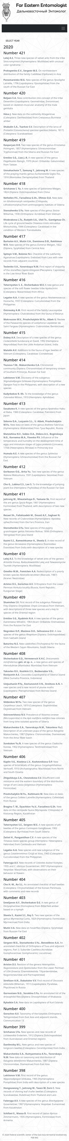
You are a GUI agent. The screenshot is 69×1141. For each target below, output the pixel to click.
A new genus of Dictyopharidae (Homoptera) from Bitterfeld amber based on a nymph (31, 906)
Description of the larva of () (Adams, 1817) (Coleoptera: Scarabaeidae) (33, 130)
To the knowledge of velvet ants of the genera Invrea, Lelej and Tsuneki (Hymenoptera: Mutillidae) (34, 562)
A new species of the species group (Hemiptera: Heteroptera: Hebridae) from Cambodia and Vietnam (33, 841)
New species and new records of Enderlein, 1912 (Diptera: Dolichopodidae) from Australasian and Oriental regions (32, 1035)
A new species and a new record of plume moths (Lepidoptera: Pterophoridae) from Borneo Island (33, 687)
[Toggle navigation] (63, 28)
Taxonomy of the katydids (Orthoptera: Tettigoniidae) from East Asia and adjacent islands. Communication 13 (32, 1017)
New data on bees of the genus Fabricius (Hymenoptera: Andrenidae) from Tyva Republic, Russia (33, 425)
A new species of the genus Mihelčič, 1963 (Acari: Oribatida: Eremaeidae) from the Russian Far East (34, 622)
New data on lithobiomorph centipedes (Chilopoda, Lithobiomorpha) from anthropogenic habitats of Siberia (33, 201)
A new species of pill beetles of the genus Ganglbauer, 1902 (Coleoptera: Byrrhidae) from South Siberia (31, 828)
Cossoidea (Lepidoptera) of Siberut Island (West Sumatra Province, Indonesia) (34, 675)
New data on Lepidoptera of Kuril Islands (33, 1002)
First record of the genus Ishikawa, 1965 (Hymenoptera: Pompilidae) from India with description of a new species (34, 1079)
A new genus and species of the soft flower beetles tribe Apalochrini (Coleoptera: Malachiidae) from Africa (33, 288)
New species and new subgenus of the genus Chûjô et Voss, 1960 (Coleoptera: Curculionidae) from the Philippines (33, 853)
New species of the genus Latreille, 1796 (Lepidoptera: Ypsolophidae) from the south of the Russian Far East (34, 83)
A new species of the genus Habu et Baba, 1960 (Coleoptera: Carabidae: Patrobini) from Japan (34, 412)
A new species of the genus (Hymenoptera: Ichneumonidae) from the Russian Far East (32, 457)
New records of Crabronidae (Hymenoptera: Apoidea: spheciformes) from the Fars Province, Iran (32, 519)
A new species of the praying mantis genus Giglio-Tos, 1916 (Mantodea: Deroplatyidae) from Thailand (33, 174)
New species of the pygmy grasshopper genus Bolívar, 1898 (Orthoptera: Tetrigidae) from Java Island (33, 531)
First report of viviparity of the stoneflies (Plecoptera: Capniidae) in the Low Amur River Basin (34, 270)
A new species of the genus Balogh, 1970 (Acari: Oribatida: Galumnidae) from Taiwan (34, 161)
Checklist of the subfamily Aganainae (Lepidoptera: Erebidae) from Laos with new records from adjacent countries (33, 257)
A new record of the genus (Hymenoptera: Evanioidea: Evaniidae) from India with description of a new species (33, 544)
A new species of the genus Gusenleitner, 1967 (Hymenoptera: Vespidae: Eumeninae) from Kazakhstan (34, 1104)
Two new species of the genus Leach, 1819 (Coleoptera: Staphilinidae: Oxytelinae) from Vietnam (30, 705)
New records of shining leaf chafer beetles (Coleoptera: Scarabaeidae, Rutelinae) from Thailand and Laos (31, 1091)
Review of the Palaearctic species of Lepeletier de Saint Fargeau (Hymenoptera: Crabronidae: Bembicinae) (34, 323)
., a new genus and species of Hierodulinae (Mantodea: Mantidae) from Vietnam (33, 662)
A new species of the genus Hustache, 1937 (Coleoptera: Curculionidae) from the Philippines (34, 301)
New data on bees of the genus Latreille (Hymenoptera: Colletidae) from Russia (33, 797)
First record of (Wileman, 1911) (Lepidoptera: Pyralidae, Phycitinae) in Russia (33, 984)
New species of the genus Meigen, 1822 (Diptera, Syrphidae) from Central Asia (32, 245)
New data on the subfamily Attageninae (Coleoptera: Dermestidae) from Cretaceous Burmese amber (32, 118)
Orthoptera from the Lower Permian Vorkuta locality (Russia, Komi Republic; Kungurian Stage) (33, 587)
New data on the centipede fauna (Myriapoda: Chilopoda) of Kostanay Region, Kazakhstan (33, 810)
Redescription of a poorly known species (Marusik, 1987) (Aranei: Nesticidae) (33, 575)
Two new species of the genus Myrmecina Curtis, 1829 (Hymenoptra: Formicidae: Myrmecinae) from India (34, 919)
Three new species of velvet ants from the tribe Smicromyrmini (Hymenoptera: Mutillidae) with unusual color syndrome (34, 61)
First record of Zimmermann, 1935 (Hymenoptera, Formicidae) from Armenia (32, 1117)
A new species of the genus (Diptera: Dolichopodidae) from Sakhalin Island (34, 634)
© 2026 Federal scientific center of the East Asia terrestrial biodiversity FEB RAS (34, 1135)
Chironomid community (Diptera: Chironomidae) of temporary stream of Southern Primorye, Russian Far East (34, 368)
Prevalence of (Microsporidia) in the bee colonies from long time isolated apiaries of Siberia (34, 718)
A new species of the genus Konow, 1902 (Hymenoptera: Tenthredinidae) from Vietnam (32, 747)
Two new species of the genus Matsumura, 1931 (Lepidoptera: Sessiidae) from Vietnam (33, 475)
